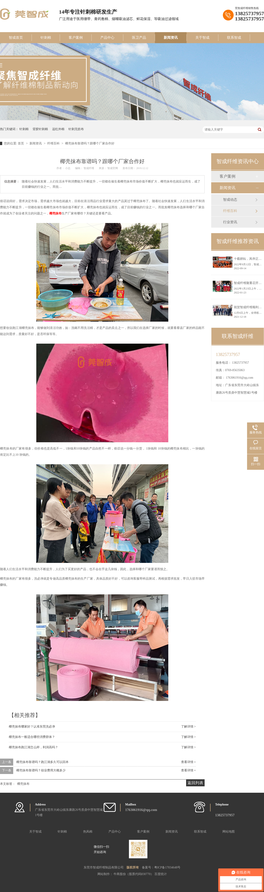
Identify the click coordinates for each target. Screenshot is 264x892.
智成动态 (230, 199)
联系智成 (234, 37)
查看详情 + (188, 762)
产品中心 (107, 37)
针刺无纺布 (76, 129)
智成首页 (16, 37)
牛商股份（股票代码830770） (134, 874)
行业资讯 (230, 222)
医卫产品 (139, 37)
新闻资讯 (171, 37)
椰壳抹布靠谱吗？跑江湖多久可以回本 (42, 762)
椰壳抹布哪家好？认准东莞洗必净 (32, 726)
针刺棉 (45, 37)
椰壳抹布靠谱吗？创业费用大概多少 (41, 770)
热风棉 (87, 831)
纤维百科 (53, 143)
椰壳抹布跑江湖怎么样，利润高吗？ (33, 747)
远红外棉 (58, 129)
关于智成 (202, 37)
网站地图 (228, 831)
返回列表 (195, 783)
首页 (21, 143)
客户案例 (76, 37)
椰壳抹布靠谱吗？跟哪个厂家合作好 (89, 143)
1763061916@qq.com (239, 377)
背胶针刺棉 (40, 129)
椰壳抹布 (55, 213)
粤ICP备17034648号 (167, 867)
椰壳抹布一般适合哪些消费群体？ (32, 737)
